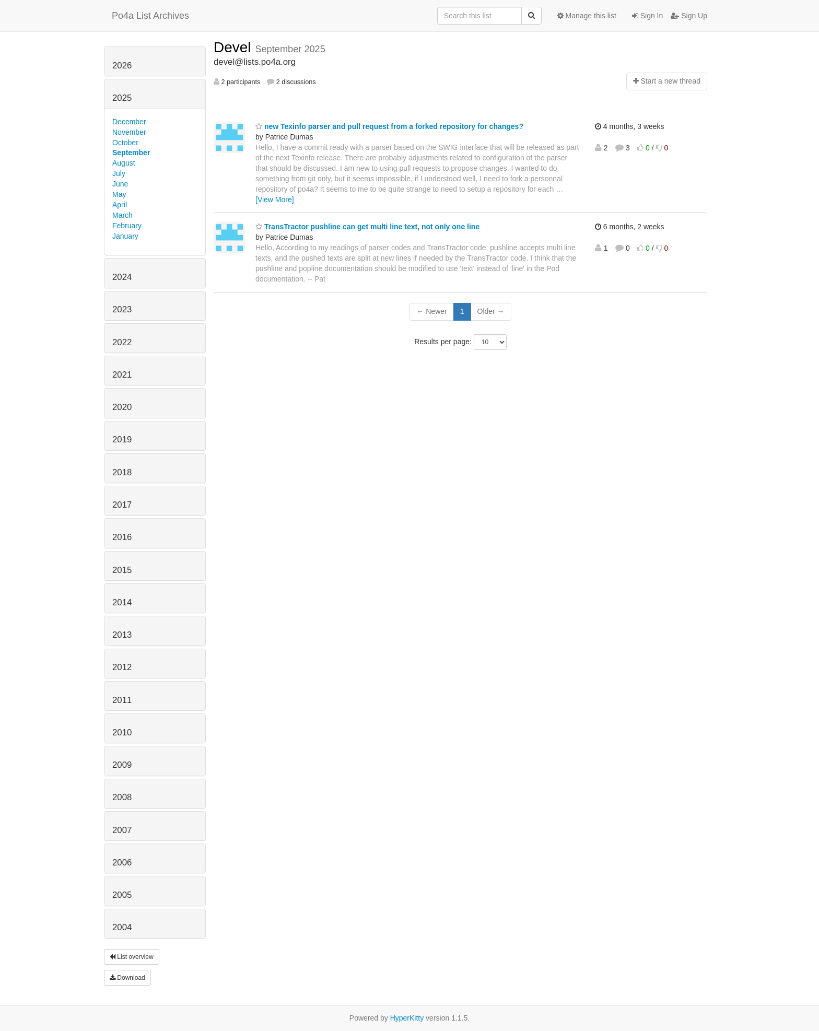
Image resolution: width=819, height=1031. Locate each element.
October (125, 142)
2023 (122, 309)
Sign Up (689, 15)
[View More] (274, 199)
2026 (122, 66)
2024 (122, 277)
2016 (122, 537)
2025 (122, 98)
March (122, 215)
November (129, 132)
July (118, 173)
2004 (122, 927)
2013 (122, 635)
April (119, 205)
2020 (122, 407)
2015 (122, 570)
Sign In (647, 15)
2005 (122, 895)
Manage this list (586, 15)
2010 (122, 732)
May (119, 194)
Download (127, 977)
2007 (122, 830)
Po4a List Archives (150, 15)
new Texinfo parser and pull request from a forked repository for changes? (389, 126)
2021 (122, 375)
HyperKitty (407, 1018)
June (120, 184)
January (125, 236)
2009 (122, 765)
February (127, 225)
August (123, 163)
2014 (122, 602)
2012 (122, 667)
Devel (234, 47)
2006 (122, 863)
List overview (132, 956)
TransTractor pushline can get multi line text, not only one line (367, 226)
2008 (122, 797)
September (131, 152)
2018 (122, 472)
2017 (122, 505)
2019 (122, 439)
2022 (122, 342)
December (129, 122)
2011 (122, 700)
